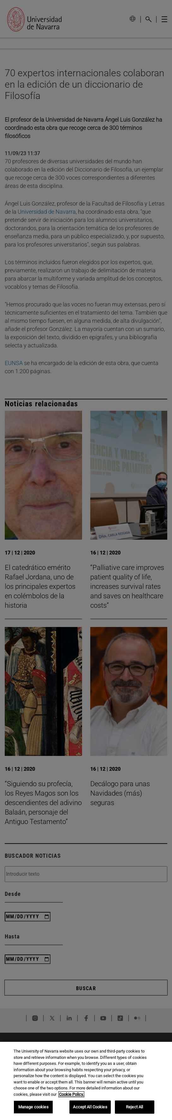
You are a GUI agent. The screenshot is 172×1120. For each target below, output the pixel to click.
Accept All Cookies (90, 1107)
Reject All (134, 1107)
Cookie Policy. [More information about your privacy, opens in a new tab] (71, 1094)
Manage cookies (33, 1107)
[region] (86, 1081)
